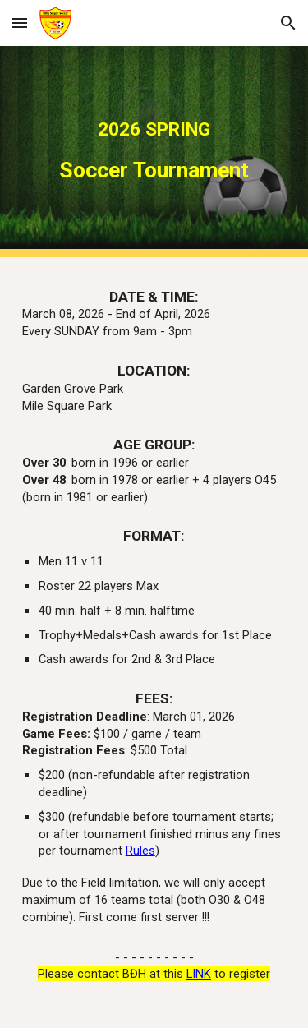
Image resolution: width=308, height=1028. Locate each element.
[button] (19, 22)
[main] (154, 151)
